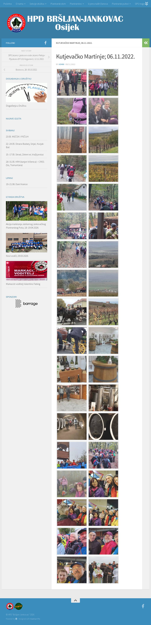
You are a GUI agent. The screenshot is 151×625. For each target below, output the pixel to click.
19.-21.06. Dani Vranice (17, 184)
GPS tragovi (140, 3)
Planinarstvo (76, 3)
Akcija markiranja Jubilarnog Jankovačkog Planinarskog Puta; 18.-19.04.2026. (26, 225)
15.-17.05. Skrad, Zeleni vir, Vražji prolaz (25, 154)
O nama (19, 3)
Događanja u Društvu (16, 105)
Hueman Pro (35, 619)
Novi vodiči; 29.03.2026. (17, 255)
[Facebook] (45, 42)
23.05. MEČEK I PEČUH (17, 136)
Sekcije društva (37, 3)
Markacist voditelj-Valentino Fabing (23, 284)
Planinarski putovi (120, 3)
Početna (8, 3)
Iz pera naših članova (98, 3)
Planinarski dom (58, 3)
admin (61, 64)
